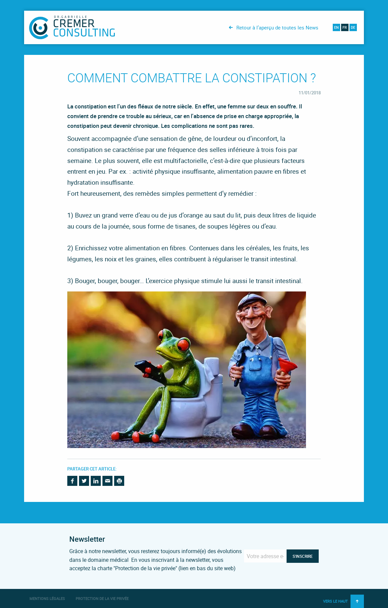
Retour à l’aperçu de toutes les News (277, 27)
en (336, 27)
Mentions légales (47, 598)
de (353, 27)
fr (344, 27)
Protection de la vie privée (102, 598)
